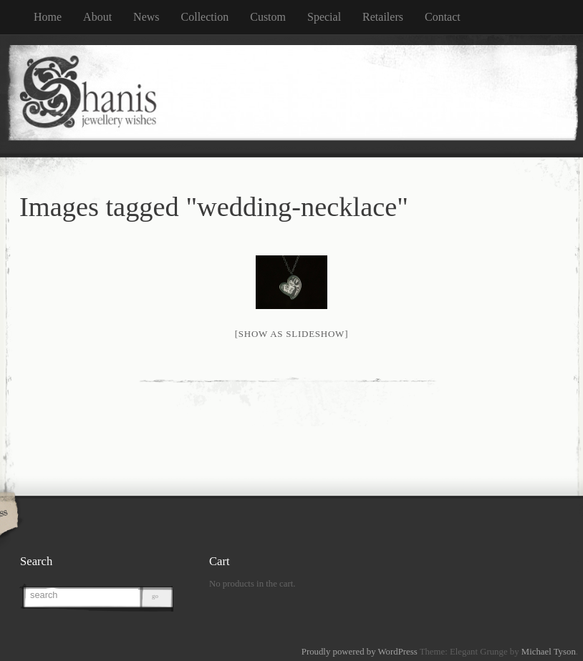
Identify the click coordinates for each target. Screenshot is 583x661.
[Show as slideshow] (291, 333)
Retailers (382, 17)
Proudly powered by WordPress (360, 652)
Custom (268, 17)
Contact (443, 17)
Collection (205, 17)
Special (324, 17)
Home (48, 17)
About (97, 17)
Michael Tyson (548, 652)
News (146, 17)
